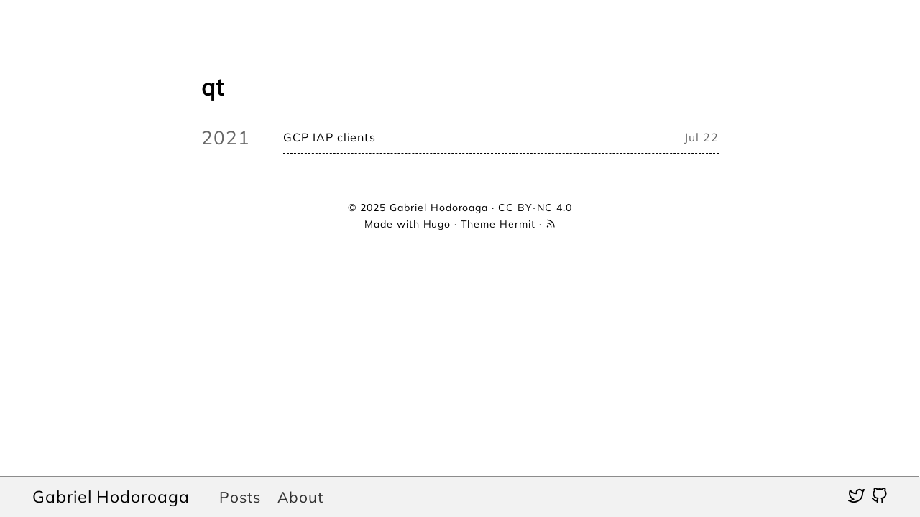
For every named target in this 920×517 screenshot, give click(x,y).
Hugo (437, 224)
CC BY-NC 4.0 (535, 207)
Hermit (517, 224)
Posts (240, 497)
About (300, 497)
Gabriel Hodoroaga (111, 496)
